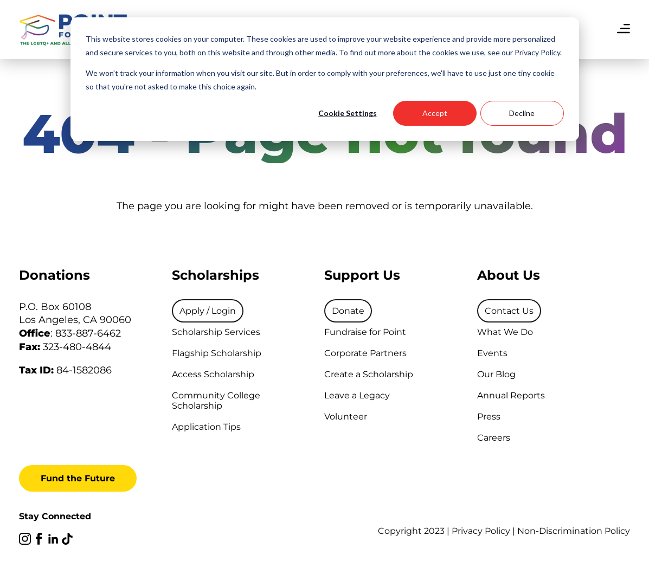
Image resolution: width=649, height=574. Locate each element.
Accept (434, 113)
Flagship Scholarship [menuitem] (216, 353)
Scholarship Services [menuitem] (216, 332)
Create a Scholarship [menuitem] (368, 374)
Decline (522, 113)
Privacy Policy (481, 531)
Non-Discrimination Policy (573, 531)
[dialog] (324, 79)
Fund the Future (78, 478)
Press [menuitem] (488, 416)
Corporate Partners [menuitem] (365, 353)
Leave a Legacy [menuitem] (357, 395)
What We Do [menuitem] (505, 332)
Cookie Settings (347, 113)
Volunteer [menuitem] (345, 416)
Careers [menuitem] (493, 438)
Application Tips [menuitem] (206, 427)
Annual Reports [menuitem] (511, 395)
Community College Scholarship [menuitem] (216, 400)
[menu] (623, 29)
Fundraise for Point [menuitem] (365, 332)
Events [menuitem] (492, 353)
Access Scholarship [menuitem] (213, 374)
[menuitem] (207, 311)
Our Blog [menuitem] (496, 374)
